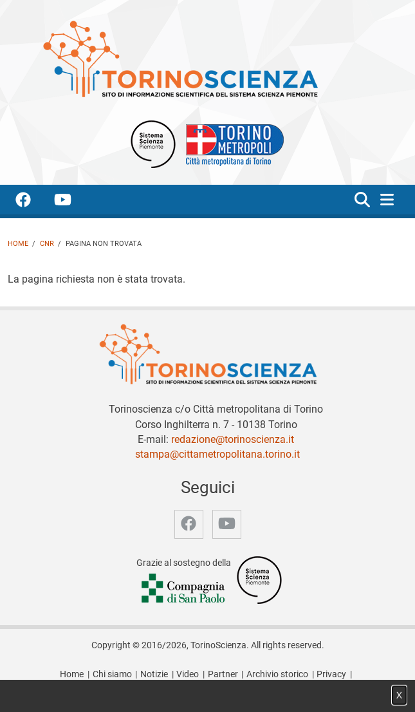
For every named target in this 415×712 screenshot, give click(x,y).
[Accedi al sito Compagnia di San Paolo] (184, 589)
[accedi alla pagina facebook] (33, 202)
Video (187, 674)
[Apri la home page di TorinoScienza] (180, 58)
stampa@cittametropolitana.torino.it (217, 454)
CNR (47, 243)
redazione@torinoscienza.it (232, 439)
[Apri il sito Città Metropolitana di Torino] (231, 143)
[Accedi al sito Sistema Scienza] (259, 579)
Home (18, 243)
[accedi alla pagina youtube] (73, 202)
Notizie (154, 674)
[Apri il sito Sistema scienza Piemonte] (153, 143)
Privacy (331, 674)
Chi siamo (112, 674)
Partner (223, 674)
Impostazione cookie (208, 687)
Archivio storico (277, 674)
